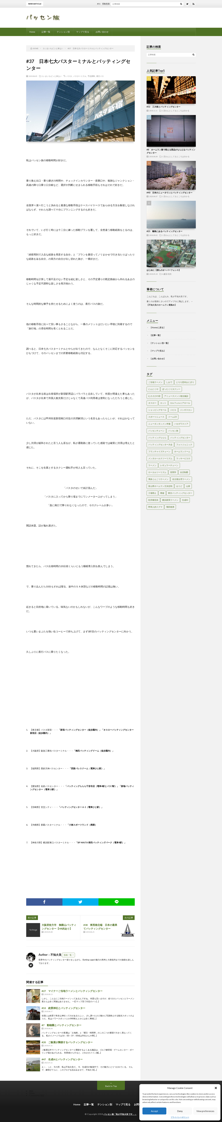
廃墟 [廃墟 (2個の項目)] (162, 493)
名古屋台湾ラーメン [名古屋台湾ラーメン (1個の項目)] (181, 479)
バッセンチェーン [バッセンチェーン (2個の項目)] (156, 430)
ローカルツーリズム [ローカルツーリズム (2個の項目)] (157, 472)
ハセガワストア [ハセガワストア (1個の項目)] (181, 424)
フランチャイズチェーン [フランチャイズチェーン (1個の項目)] (159, 451)
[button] (215, 1088)
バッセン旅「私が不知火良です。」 (120, 1114)
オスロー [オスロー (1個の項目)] (152, 403)
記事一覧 (46, 31)
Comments (36, 1095)
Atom (32, 1093)
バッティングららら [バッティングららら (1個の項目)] (157, 437)
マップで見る (82, 31)
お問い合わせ (102, 31)
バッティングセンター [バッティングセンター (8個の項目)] (180, 437)
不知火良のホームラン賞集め (162, 305)
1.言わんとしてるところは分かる (175, 110)
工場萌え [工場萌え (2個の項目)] (152, 493)
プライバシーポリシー (180, 1117)
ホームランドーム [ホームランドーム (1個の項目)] (182, 451)
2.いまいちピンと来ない (52, 76)
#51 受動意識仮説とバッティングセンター (119, 4)
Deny (180, 1111)
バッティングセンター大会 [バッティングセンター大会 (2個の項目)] (160, 444)
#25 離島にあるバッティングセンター (164, 231)
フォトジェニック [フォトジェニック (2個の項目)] (184, 444)
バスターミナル (79, 76)
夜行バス (100, 76)
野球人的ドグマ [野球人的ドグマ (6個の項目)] (155, 507)
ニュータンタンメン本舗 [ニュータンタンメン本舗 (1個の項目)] (159, 424)
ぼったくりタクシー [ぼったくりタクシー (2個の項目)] (171, 389)
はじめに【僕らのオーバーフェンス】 (164, 270)
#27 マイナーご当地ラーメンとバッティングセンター (72, 990)
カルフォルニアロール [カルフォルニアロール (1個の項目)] (180, 403)
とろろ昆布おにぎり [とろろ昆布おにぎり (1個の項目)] (185, 382)
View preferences (205, 1111)
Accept (154, 1111)
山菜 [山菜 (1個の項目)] (188, 486)
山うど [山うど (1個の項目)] (179, 486)
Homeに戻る (157, 327)
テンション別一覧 (160, 343)
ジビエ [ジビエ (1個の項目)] (173, 410)
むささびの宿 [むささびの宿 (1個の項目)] (154, 396)
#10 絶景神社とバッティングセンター (63, 1008)
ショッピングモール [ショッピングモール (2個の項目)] (157, 410)
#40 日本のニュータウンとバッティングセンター (169, 192)
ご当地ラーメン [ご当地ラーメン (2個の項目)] (155, 382)
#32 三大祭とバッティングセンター (163, 106)
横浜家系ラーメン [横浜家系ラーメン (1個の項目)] (170, 500)
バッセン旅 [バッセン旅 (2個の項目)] (173, 430)
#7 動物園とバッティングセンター (61, 1025)
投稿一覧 (68, 955)
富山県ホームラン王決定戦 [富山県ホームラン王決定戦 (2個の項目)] (160, 486)
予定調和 (91, 76)
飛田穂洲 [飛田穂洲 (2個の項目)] (170, 507)
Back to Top (111, 1086)
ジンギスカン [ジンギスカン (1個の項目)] (186, 410)
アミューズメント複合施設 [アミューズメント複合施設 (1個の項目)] (176, 396)
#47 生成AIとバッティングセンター (62, 1059)
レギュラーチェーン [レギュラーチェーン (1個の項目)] (169, 465)
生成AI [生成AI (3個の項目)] (185, 500)
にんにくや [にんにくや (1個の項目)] (153, 389)
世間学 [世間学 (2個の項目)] (173, 472)
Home (32, 31)
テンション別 (63, 31)
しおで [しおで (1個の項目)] (169, 382)
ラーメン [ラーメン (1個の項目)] (152, 465)
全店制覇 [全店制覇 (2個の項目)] (184, 472)
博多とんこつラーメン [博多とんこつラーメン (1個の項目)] (158, 479)
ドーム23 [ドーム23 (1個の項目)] (172, 417)
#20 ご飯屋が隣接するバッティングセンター (67, 1042)
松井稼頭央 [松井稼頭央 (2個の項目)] (153, 500)
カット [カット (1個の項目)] (163, 403)
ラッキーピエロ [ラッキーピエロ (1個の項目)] (183, 458)
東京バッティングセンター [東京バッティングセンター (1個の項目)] (180, 493)
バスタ (69, 76)
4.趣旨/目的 (166, 274)
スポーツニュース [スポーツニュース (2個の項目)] (156, 417)
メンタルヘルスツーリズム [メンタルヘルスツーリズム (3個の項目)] (160, 458)
